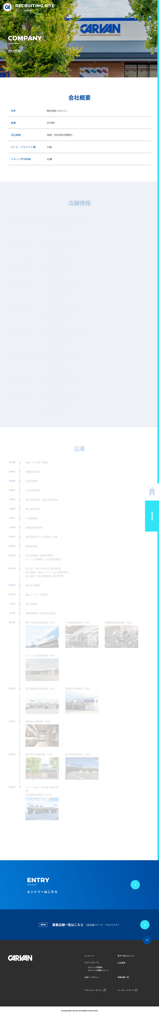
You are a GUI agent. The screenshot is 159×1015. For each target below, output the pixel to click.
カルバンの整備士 (95, 967)
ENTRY (152, 516)
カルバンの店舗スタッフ (98, 970)
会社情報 (121, 962)
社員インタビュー (91, 977)
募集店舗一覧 (123, 977)
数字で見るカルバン (126, 955)
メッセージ (89, 955)
